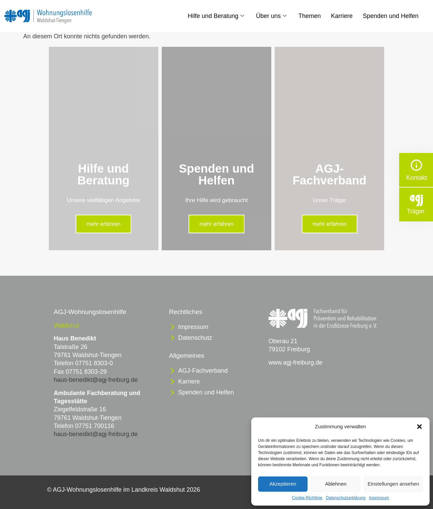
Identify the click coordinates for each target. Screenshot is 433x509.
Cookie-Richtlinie (307, 497)
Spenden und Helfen (390, 16)
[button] (419, 426)
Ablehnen (335, 484)
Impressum (379, 497)
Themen (309, 16)
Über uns (272, 16)
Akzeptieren (282, 484)
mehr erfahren (103, 224)
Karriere (342, 16)
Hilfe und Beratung (217, 16)
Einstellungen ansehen (393, 484)
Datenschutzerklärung (346, 497)
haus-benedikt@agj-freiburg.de (96, 379)
